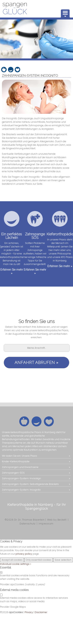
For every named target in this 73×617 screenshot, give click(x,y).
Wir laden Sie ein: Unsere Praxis (19, 455)
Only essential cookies (38, 559)
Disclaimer (41, 612)
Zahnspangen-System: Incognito (21, 489)
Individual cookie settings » (15, 564)
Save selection (63, 559)
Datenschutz (28, 523)
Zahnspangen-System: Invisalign (21, 478)
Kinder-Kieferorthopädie (16, 461)
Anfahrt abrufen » (36, 362)
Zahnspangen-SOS (13, 472)
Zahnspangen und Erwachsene (20, 467)
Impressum (46, 523)
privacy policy (24, 553)
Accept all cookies (12, 559)
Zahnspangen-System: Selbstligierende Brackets (30, 484)
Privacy (29, 612)
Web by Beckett (56, 519)
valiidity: (31, 584)
